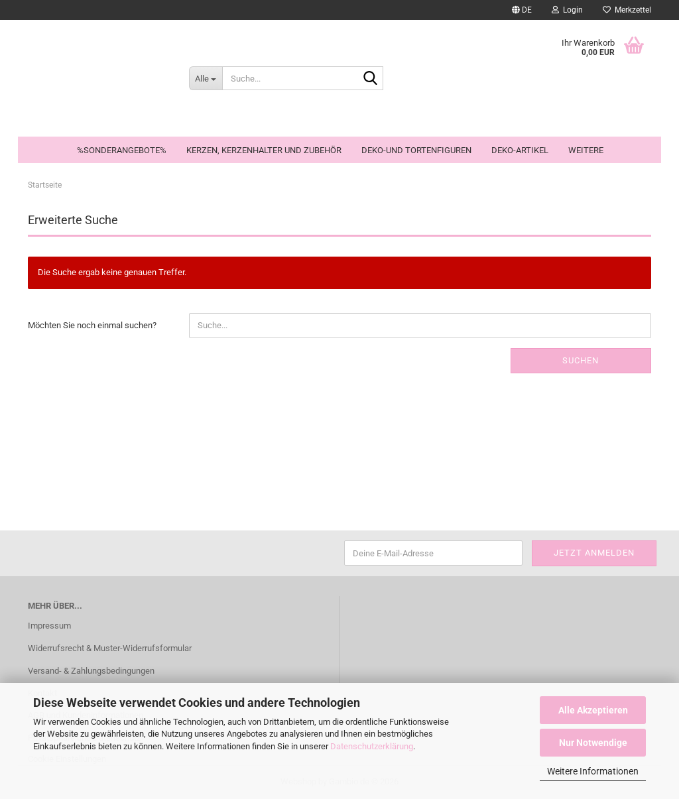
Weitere (585, 150)
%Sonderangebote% (121, 150)
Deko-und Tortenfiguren (416, 150)
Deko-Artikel (519, 150)
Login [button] (567, 10)
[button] (522, 10)
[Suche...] (205, 78)
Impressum (49, 626)
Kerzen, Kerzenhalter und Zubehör (263, 150)
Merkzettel (627, 10)
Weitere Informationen (593, 771)
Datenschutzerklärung (371, 746)
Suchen (580, 360)
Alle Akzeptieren (593, 710)
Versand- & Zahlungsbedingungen (91, 671)
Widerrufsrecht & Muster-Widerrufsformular (110, 648)
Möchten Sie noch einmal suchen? (92, 325)
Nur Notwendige (593, 742)
